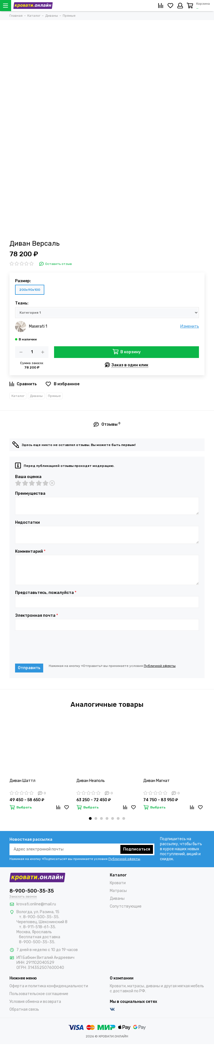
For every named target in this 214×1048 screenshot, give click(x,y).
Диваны (36, 396)
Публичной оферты (160, 666)
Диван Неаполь (90, 780)
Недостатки (27, 522)
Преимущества (30, 493)
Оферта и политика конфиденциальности (48, 986)
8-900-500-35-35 (31, 891)
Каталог (18, 396)
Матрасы (118, 890)
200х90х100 (29, 290)
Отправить (29, 668)
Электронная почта (36, 615)
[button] (90, 818)
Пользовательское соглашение (38, 993)
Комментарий (30, 551)
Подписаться (136, 849)
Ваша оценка (28, 477)
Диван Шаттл (22, 780)
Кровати (118, 883)
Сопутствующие (126, 906)
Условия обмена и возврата (35, 1001)
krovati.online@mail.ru (36, 904)
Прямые (54, 396)
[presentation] (57, 647)
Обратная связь (24, 1009)
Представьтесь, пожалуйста (45, 593)
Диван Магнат (156, 780)
